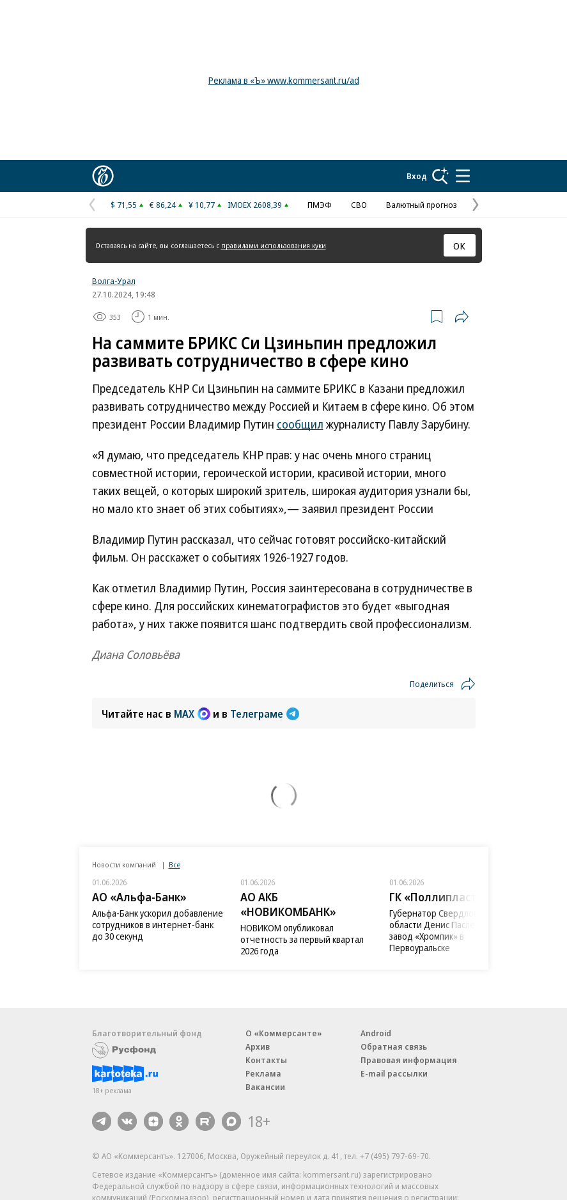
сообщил (300, 424)
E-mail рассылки (394, 1073)
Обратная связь (394, 1046)
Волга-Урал (114, 281)
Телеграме (264, 713)
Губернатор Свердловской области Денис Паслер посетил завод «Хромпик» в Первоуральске (452, 930)
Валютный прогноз (421, 204)
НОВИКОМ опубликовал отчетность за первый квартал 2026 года (302, 939)
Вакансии (265, 1087)
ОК (459, 245)
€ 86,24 (163, 204)
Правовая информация (409, 1060)
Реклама (263, 1073)
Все (174, 864)
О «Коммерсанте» (283, 1033)
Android (376, 1033)
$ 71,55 (124, 204)
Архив (257, 1046)
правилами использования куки (273, 245)
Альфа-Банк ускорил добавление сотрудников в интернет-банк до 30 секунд (157, 924)
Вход (417, 176)
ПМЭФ (319, 204)
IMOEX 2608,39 (255, 204)
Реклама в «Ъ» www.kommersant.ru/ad (283, 80)
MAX (192, 713)
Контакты (266, 1060)
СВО (359, 204)
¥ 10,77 (202, 204)
